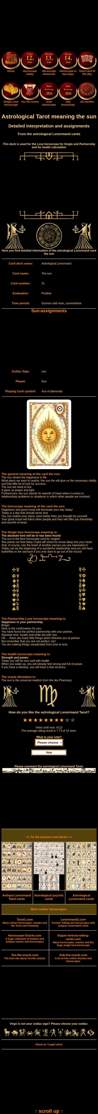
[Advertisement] (49, 26)
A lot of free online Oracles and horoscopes (73, 958)
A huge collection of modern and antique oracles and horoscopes (25, 938)
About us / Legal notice (49, 1044)
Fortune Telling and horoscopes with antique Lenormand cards (73, 922)
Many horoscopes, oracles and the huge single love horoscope (73, 940)
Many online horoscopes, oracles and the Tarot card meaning (24, 922)
